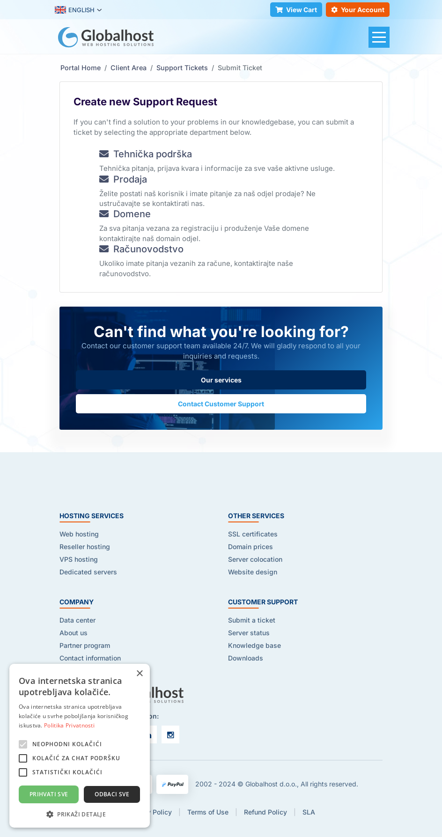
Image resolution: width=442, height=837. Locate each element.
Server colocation (255, 559)
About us (73, 633)
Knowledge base (254, 645)
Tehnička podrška (145, 154)
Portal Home (80, 68)
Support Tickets (182, 68)
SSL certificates (253, 534)
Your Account (357, 10)
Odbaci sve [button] (112, 794)
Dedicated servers (88, 572)
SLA (308, 812)
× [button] (139, 673)
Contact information (90, 658)
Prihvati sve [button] (48, 794)
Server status (249, 633)
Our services (221, 380)
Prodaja (123, 179)
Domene (125, 214)
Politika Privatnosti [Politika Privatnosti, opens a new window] (69, 725)
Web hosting (79, 534)
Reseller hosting (84, 547)
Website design (252, 572)
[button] (79, 813)
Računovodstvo (141, 249)
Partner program (84, 645)
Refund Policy (265, 812)
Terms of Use (207, 812)
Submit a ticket (251, 620)
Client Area (128, 68)
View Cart (296, 10)
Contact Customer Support (221, 404)
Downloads (245, 658)
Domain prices (250, 547)
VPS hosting (78, 559)
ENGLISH (75, 10)
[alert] (79, 746)
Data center (77, 620)
